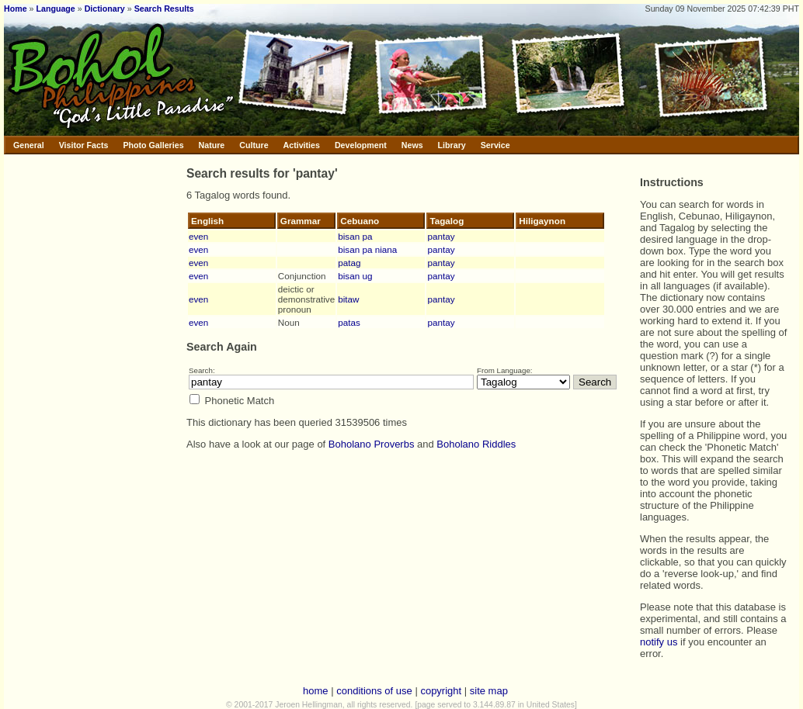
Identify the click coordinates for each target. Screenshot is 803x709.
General (28, 145)
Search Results (164, 8)
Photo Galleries (153, 145)
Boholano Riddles (476, 444)
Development (361, 145)
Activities (301, 145)
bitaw (348, 299)
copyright (440, 691)
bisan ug (355, 276)
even (198, 236)
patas (349, 322)
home (315, 691)
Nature (212, 145)
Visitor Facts (84, 145)
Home (15, 8)
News (412, 145)
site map (489, 691)
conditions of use (374, 691)
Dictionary (105, 8)
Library (452, 145)
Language (55, 8)
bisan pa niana (367, 249)
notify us (658, 642)
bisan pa (355, 236)
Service (495, 145)
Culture (253, 145)
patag (349, 263)
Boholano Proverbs (371, 444)
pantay (440, 236)
